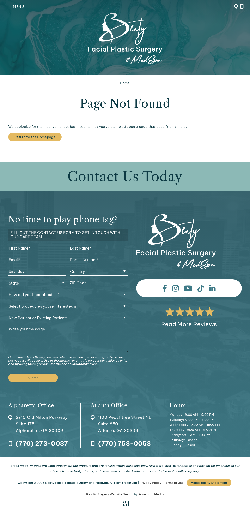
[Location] (38, 418)
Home (125, 83)
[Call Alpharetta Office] (38, 443)
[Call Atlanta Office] (121, 443)
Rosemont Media (151, 494)
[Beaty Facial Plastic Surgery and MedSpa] (176, 241)
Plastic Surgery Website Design (109, 494)
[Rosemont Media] (125, 505)
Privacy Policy (150, 483)
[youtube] (188, 288)
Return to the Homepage (34, 137)
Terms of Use (174, 483)
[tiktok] (200, 288)
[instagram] (175, 288)
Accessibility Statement (209, 483)
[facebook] (164, 288)
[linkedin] (212, 288)
